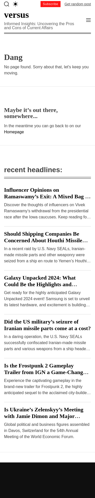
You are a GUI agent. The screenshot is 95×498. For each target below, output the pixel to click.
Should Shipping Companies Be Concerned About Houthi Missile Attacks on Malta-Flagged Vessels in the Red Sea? (47, 244)
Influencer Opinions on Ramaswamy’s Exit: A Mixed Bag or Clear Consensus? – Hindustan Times (47, 200)
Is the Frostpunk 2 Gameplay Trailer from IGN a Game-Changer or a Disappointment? (46, 372)
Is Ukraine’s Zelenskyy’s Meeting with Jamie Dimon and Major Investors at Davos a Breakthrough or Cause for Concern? (45, 419)
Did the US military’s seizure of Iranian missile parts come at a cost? (47, 324)
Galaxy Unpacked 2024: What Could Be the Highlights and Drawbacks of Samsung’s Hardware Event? (47, 288)
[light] (15, 4)
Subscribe (50, 4)
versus (16, 14)
